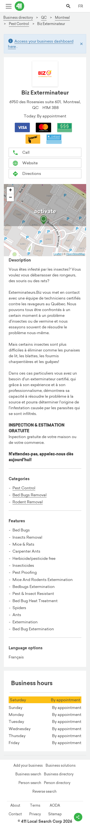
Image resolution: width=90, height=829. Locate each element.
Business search (28, 774)
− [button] (10, 197)
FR (80, 6)
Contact (15, 814)
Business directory (58, 774)
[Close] (81, 43)
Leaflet (57, 254)
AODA (55, 805)
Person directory (57, 783)
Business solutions (61, 765)
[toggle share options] (78, 817)
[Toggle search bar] (69, 6)
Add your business (28, 765)
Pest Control (23, 487)
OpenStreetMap (75, 254)
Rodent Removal (27, 501)
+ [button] (10, 190)
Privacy (35, 814)
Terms (35, 805)
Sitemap (55, 814)
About (15, 805)
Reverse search (44, 791)
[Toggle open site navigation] (8, 6)
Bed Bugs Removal (29, 494)
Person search (29, 783)
